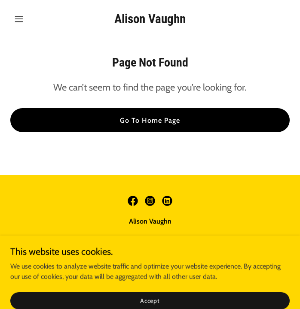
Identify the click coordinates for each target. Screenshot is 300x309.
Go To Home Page (150, 120)
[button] (31, 18)
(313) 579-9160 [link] (107, 238)
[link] (150, 21)
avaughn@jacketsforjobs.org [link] (175, 238)
